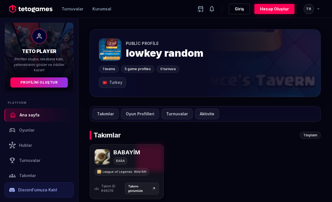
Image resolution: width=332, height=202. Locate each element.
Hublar (20, 145)
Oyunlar (21, 130)
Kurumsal (101, 8)
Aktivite (207, 113)
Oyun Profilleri (140, 113)
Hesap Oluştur (274, 8)
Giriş (239, 8)
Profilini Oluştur (38, 82)
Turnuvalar (72, 8)
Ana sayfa (25, 115)
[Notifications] (211, 9)
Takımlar (22, 176)
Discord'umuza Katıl (33, 190)
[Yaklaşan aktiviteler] (200, 9)
